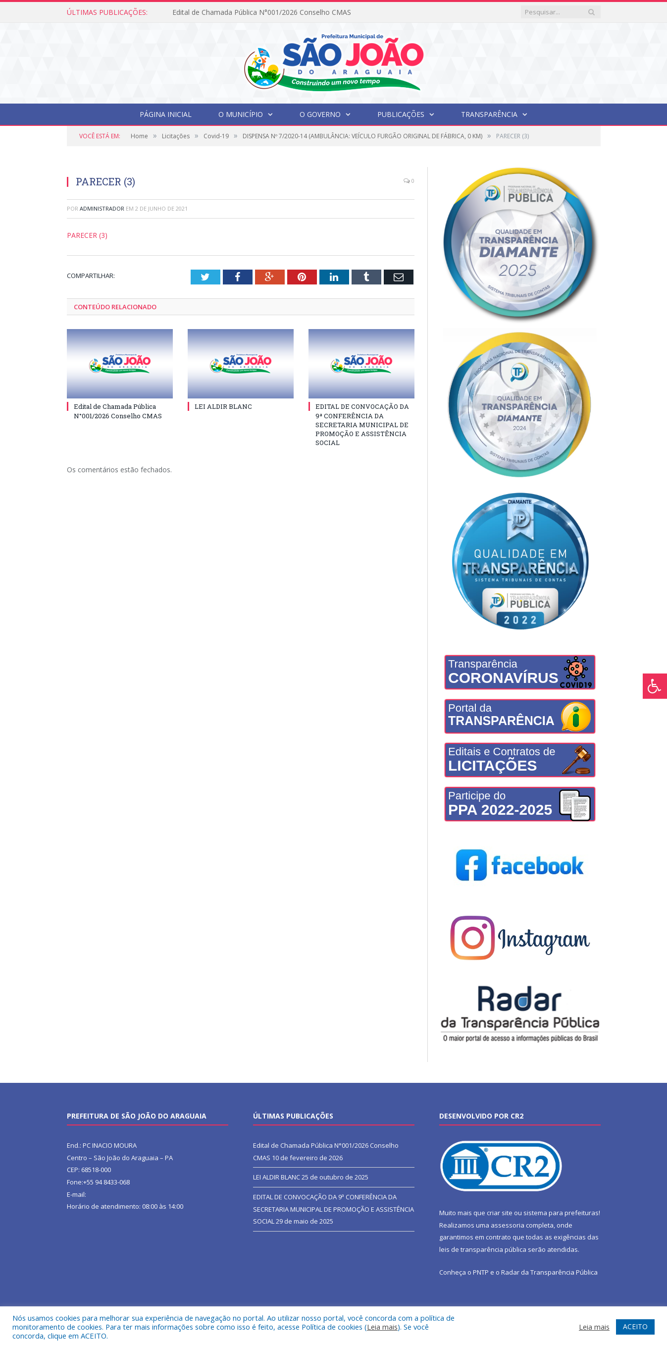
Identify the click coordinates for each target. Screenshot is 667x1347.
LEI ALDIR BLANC (223, 406)
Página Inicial (166, 114)
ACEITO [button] (635, 1326)
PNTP (481, 1272)
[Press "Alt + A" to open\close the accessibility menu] (655, 686)
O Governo (320, 114)
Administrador (102, 208)
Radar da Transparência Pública (549, 1272)
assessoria (507, 1225)
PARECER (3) (87, 235)
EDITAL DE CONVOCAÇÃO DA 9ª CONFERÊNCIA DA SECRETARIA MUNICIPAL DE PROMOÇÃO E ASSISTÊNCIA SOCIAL (362, 424)
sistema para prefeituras (561, 1212)
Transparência (489, 114)
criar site (500, 1212)
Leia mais (382, 1327)
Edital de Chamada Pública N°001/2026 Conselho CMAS (261, 12)
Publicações (400, 114)
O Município (240, 114)
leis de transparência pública (482, 1249)
